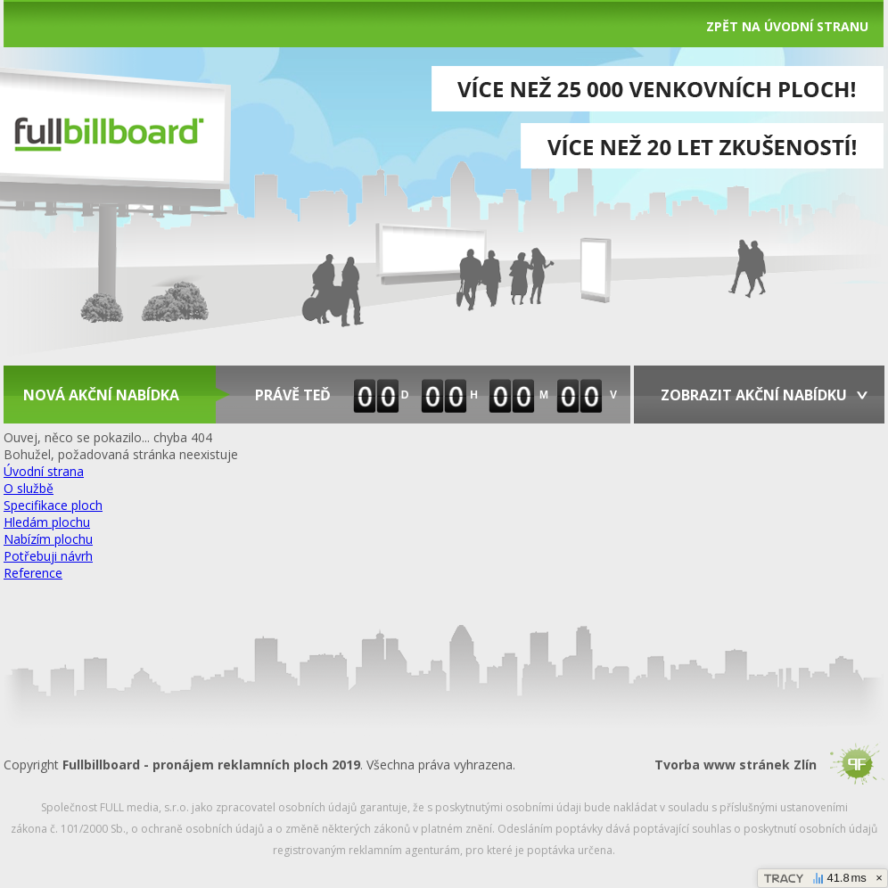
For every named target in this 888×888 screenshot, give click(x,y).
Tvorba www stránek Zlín (735, 764)
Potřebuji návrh (48, 555)
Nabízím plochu (48, 538)
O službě (28, 488)
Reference (33, 572)
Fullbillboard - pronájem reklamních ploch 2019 (211, 764)
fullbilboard (108, 132)
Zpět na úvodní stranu (787, 26)
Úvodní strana (44, 471)
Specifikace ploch (53, 505)
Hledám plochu (47, 522)
